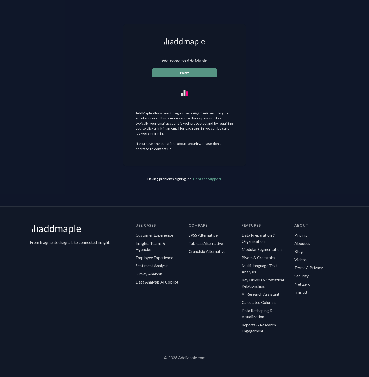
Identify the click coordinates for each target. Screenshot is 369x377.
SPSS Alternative (203, 235)
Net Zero (302, 283)
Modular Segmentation (262, 249)
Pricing (300, 235)
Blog (298, 251)
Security (301, 275)
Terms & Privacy (308, 267)
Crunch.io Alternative (207, 251)
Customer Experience (154, 235)
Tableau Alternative (206, 243)
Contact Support (207, 179)
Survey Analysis (149, 273)
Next (184, 73)
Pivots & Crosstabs (258, 257)
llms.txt (300, 292)
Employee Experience (154, 257)
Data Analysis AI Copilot (157, 281)
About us (302, 243)
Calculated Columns (259, 302)
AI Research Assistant (260, 294)
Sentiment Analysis (152, 265)
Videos (300, 259)
